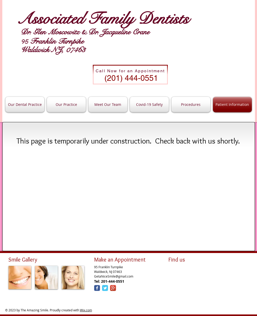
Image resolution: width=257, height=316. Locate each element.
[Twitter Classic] (105, 288)
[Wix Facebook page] (97, 288)
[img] (20, 277)
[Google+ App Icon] (113, 288)
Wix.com (86, 310)
